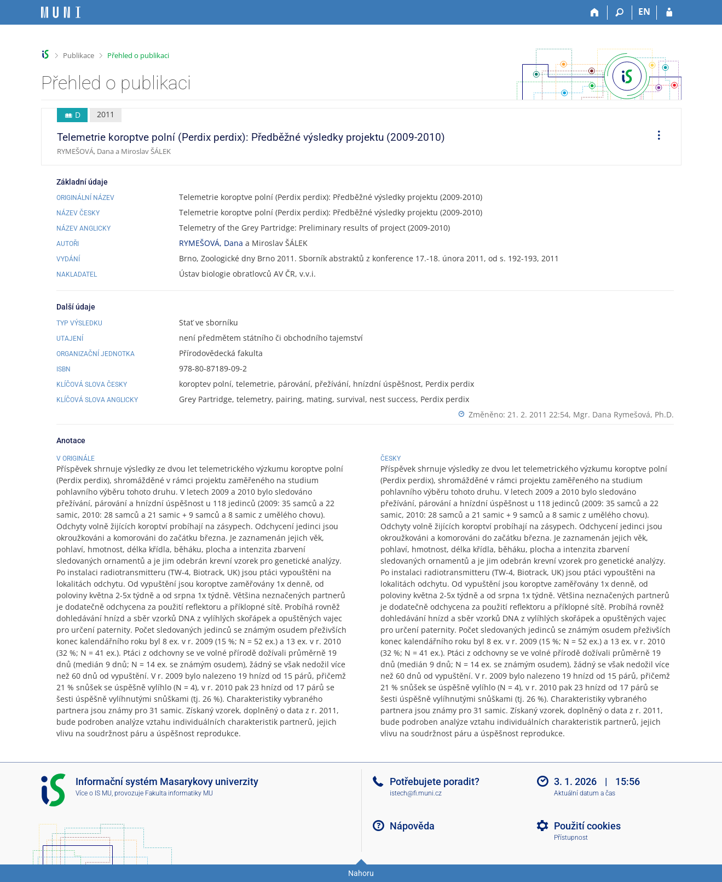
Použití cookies (587, 826)
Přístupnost (571, 837)
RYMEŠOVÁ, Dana (211, 243)
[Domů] (595, 12)
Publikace (78, 55)
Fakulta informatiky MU (179, 793)
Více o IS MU (94, 793)
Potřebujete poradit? (435, 781)
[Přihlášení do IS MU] (669, 12)
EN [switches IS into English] (644, 11)
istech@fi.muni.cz (416, 793)
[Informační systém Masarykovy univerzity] (60, 12)
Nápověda (412, 826)
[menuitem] (655, 137)
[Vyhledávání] (620, 12)
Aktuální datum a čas (584, 793)
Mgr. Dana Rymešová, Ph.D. (623, 414)
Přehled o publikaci (138, 55)
